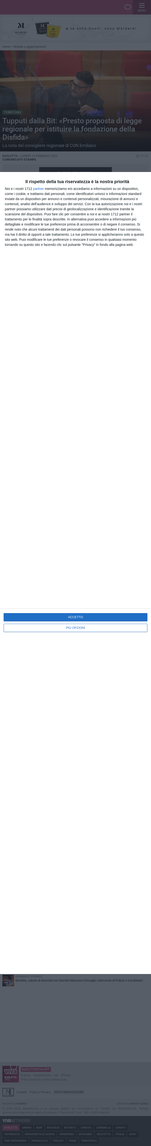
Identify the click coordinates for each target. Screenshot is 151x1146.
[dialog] (75, 573)
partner (38, 188)
